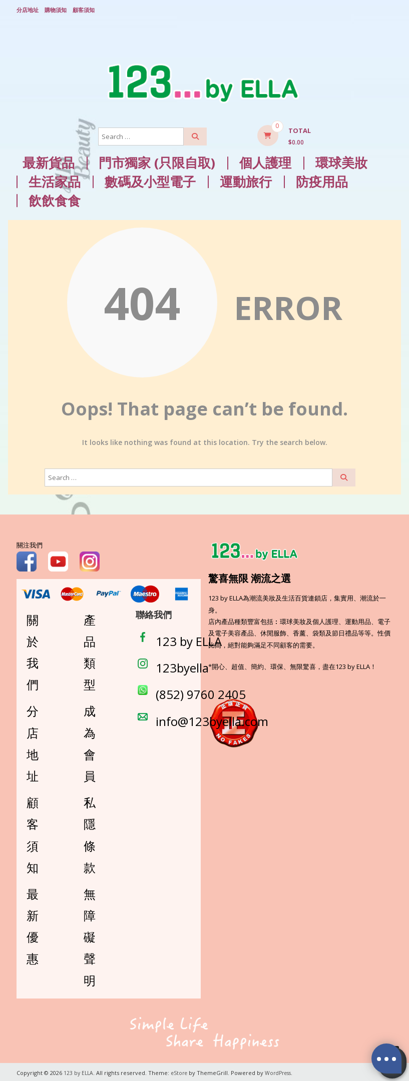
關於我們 (33, 649)
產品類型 (90, 649)
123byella (182, 666)
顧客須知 (84, 8)
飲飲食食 (55, 198)
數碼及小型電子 (150, 179)
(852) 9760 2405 (201, 692)
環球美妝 (341, 161)
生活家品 (55, 179)
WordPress (282, 1070)
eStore (181, 1070)
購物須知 (56, 8)
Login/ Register (387, 9)
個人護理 (265, 161)
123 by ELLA (189, 639)
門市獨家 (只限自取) (157, 161)
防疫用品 (322, 179)
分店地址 (28, 8)
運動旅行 (246, 179)
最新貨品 (49, 161)
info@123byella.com (212, 718)
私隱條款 (90, 833)
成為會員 (90, 741)
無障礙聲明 (90, 935)
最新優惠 (33, 924)
